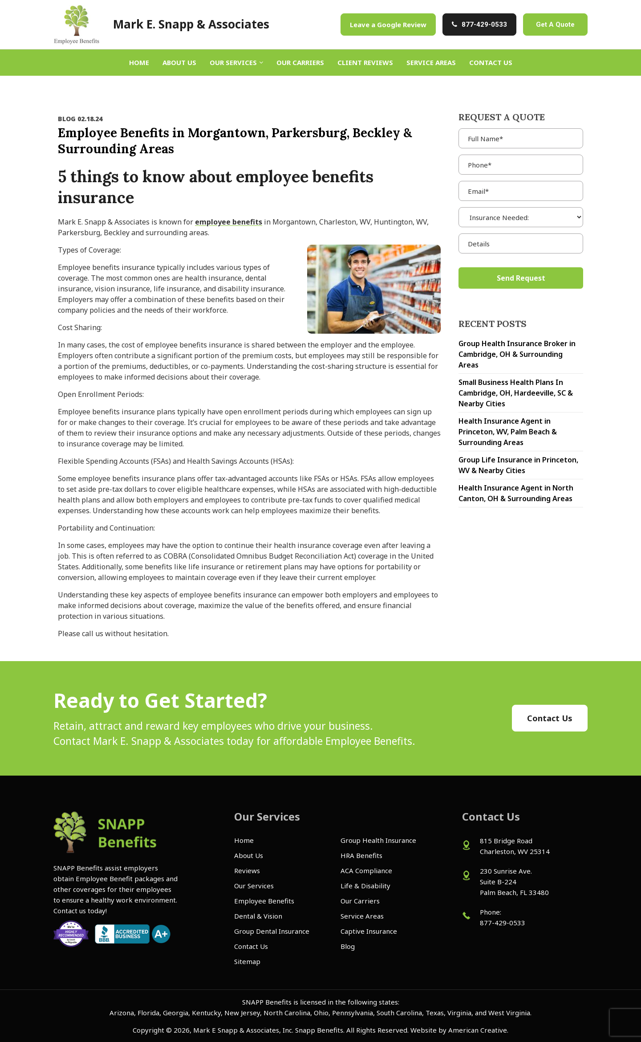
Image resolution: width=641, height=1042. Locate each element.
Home (244, 840)
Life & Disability (365, 885)
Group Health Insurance (378, 840)
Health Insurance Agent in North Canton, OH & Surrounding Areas (515, 493)
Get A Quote (555, 24)
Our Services (254, 885)
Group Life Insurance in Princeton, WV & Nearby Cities (518, 465)
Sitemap (247, 961)
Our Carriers (360, 900)
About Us (248, 855)
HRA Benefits (361, 855)
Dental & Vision (258, 915)
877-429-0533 (484, 24)
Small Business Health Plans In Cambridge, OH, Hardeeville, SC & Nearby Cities (515, 393)
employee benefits (228, 222)
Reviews (247, 870)
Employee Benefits (264, 900)
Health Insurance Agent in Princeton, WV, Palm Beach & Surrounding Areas (507, 431)
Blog (348, 946)
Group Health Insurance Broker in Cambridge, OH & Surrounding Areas (517, 354)
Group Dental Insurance (271, 931)
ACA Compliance (366, 870)
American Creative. (478, 1030)
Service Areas (362, 915)
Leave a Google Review (388, 24)
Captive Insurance (369, 931)
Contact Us (251, 946)
